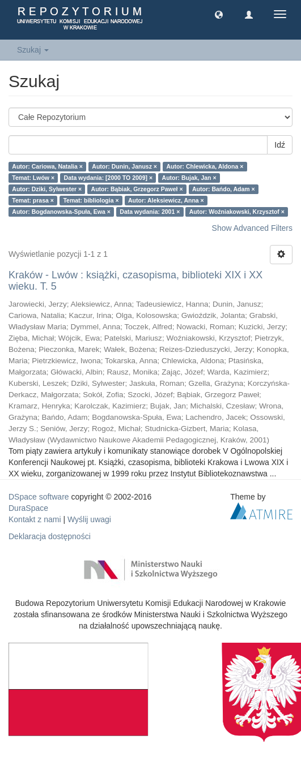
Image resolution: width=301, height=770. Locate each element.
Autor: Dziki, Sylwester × (47, 189)
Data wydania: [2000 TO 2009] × (108, 177)
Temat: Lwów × (33, 177)
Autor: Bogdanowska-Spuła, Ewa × (61, 211)
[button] (219, 14)
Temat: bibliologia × (90, 200)
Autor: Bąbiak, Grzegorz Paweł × (137, 189)
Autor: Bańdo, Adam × (223, 189)
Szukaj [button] (33, 49)
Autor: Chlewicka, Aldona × (204, 166)
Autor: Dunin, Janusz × (124, 166)
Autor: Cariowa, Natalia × (47, 166)
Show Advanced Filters (252, 228)
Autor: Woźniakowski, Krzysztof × (237, 211)
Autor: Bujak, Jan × (189, 177)
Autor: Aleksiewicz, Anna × (166, 200)
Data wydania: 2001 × (150, 211)
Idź (279, 144)
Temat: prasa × (33, 200)
